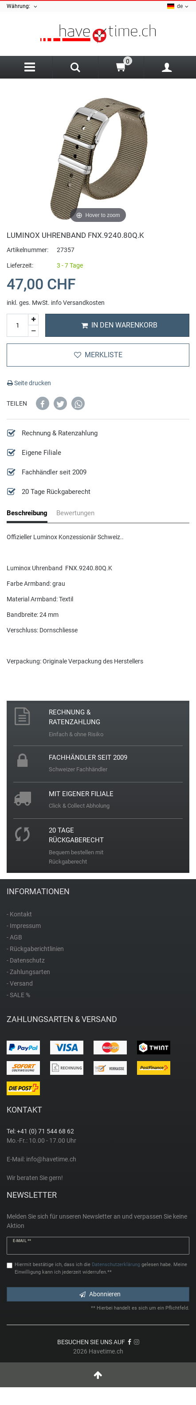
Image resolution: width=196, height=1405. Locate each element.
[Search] (75, 68)
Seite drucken (29, 383)
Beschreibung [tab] (27, 513)
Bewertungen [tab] (75, 513)
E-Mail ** (22, 1241)
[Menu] (29, 67)
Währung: (22, 6)
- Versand (20, 983)
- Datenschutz (26, 960)
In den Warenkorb (119, 325)
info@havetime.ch (51, 1159)
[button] (42, 403)
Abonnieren (100, 1294)
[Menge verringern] (33, 331)
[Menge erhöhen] (33, 320)
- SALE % (18, 994)
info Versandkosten (78, 302)
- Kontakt (19, 914)
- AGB (14, 937)
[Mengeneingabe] (17, 325)
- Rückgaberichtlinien (35, 948)
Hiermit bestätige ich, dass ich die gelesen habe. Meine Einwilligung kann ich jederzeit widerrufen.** (101, 1268)
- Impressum (24, 925)
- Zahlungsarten (28, 971)
